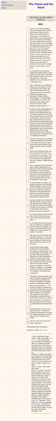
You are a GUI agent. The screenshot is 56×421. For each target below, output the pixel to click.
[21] (42, 322)
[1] (43, 23)
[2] (38, 35)
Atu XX (35, 400)
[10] (48, 105)
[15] (49, 250)
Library (4, 2)
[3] (48, 48)
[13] (50, 210)
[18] (45, 285)
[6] (35, 65)
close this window (7, 5)
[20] (30, 305)
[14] (34, 219)
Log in (4, 8)
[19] (42, 299)
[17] (38, 272)
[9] (49, 101)
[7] (42, 81)
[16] (43, 265)
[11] (46, 142)
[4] (35, 54)
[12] (48, 154)
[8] (50, 92)
